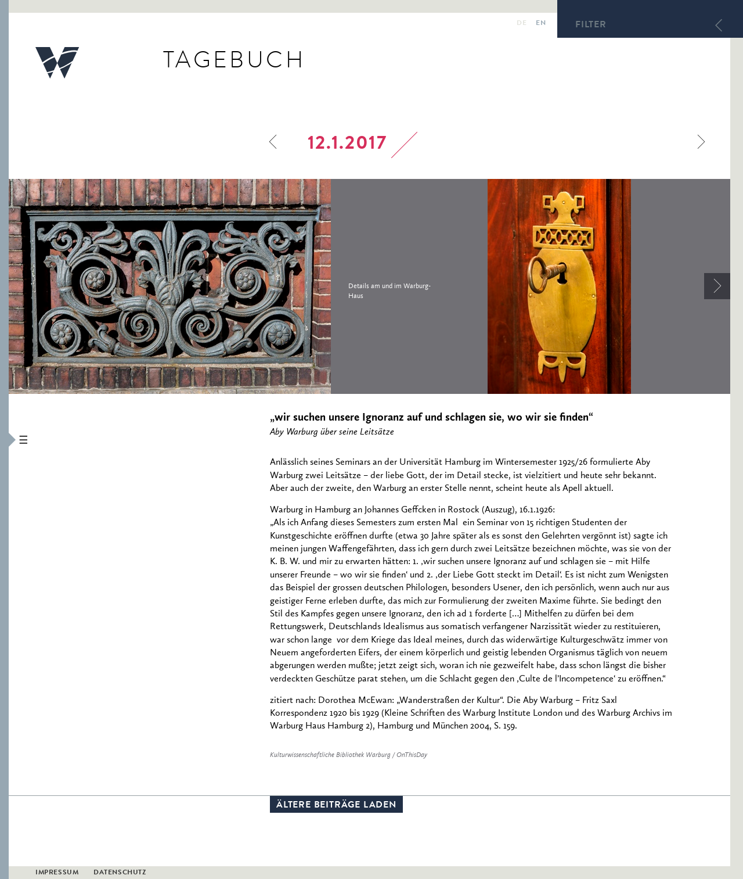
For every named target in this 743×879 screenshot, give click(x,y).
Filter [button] (591, 25)
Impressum (56, 873)
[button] (4, 439)
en (541, 23)
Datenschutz (119, 873)
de (521, 23)
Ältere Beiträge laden (336, 805)
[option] (248, 286)
